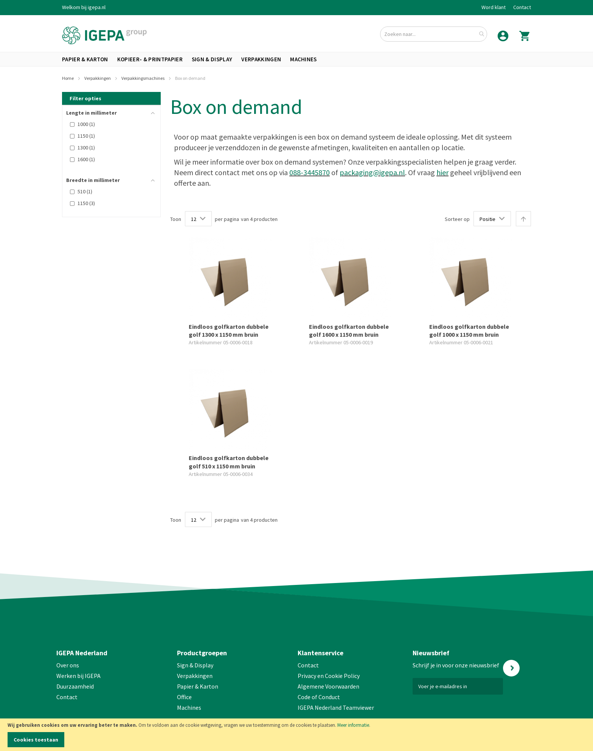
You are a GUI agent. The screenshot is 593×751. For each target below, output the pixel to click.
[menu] (296, 59)
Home (68, 78)
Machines (189, 707)
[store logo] (104, 35)
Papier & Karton (197, 686)
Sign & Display (195, 665)
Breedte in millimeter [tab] (93, 180)
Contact (522, 7)
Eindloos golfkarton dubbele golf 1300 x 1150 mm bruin (229, 331)
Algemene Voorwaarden (328, 686)
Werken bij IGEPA (78, 675)
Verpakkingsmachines (143, 78)
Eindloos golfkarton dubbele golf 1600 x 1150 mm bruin (349, 331)
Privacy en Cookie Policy (329, 675)
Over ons (67, 665)
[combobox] (433, 34)
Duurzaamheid (75, 686)
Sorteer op (457, 219)
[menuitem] (85, 59)
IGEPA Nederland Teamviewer (336, 707)
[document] (296, 734)
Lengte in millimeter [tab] (91, 112)
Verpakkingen (98, 78)
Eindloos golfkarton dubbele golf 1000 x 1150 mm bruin (469, 331)
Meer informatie (353, 725)
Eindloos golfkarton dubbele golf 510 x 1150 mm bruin (229, 462)
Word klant (493, 7)
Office (185, 697)
